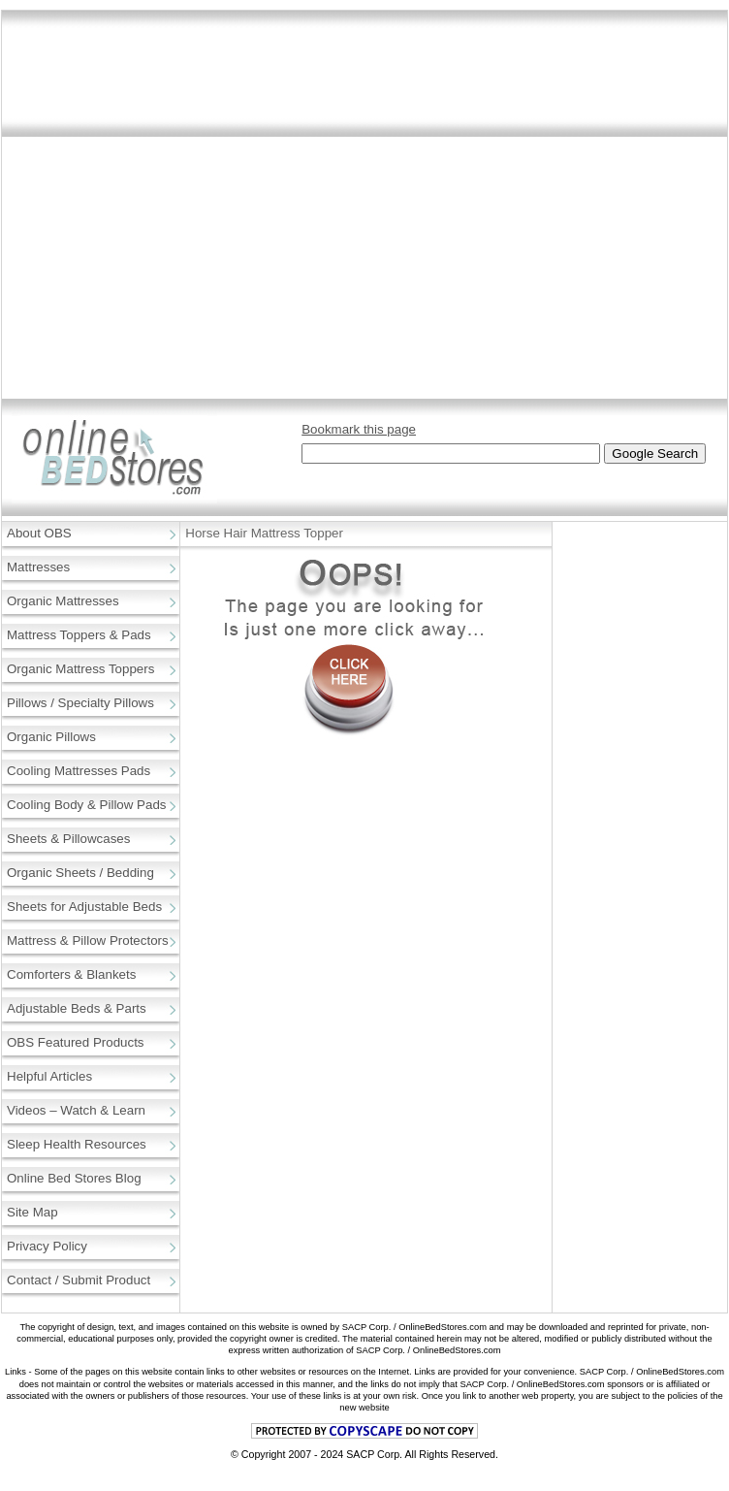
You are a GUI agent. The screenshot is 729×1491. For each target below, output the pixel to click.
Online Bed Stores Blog (74, 1178)
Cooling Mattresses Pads (78, 770)
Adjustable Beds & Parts (76, 1008)
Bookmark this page (358, 429)
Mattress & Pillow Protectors (88, 940)
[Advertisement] (182, 212)
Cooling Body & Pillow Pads (86, 804)
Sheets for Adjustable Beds (84, 906)
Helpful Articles (49, 1076)
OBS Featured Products (75, 1042)
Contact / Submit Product (78, 1280)
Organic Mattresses (63, 601)
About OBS (39, 533)
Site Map (32, 1212)
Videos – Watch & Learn (76, 1110)
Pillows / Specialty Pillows (80, 703)
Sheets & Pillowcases (68, 838)
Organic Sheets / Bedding (80, 872)
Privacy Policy (47, 1246)
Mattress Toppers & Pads (79, 635)
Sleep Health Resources (76, 1144)
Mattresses (38, 567)
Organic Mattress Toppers (80, 669)
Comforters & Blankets (71, 974)
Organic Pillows (51, 736)
